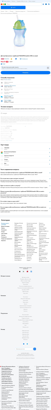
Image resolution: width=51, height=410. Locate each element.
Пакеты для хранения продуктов (31, 240)
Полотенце (41, 226)
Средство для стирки (19, 231)
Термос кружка (30, 241)
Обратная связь (25, 291)
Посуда (11, 11)
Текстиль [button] (3, 235)
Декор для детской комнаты (18, 246)
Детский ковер (42, 224)
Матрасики (41, 223)
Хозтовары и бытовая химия (19, 224)
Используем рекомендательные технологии (25, 355)
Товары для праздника (43, 245)
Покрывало (29, 257)
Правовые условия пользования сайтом (25, 354)
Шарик (40, 248)
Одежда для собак (25, 337)
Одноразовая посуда (31, 249)
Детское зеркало (18, 252)
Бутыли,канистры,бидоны (33, 11)
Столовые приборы (30, 250)
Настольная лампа (30, 229)
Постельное (29, 258)
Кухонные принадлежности (30, 246)
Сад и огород (29, 255)
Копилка (16, 243)
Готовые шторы (42, 229)
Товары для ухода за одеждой (18, 240)
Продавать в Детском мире (25, 279)
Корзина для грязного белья (43, 255)
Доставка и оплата (25, 277)
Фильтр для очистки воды (32, 252)
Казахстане (28, 358)
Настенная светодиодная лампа (32, 236)
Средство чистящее (18, 227)
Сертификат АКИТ (25, 289)
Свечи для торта (42, 246)
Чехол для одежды (42, 257)
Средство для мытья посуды (18, 229)
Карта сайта (25, 293)
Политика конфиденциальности (25, 286)
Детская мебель (18, 242)
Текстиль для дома (42, 235)
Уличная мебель (30, 226)
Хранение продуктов (20, 11)
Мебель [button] (3, 228)
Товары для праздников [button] (6, 238)
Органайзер (41, 251)
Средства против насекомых (18, 235)
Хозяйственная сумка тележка (19, 238)
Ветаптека (25, 339)
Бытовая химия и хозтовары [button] (5, 224)
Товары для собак (25, 334)
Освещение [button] (4, 230)
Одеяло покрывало (42, 228)
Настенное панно (18, 248)
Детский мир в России (20, 358)
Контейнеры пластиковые (44, 261)
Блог (25, 325)
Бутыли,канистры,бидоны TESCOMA (9, 13)
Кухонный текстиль (43, 233)
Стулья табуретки (18, 260)
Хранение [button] (3, 240)
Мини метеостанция (19, 249)
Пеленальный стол (18, 258)
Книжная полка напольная (32, 223)
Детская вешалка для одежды (43, 259)
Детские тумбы (30, 224)
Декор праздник (42, 249)
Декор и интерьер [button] (5, 226)
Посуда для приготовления (32, 247)
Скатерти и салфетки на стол (43, 232)
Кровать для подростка (31, 228)
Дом (6, 11)
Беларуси (33, 358)
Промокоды (25, 284)
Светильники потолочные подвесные (32, 232)
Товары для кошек (25, 330)
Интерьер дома (18, 251)
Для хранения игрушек (43, 253)
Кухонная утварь (30, 254)
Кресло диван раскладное (20, 254)
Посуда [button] (3, 231)
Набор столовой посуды (31, 243)
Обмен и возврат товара (25, 280)
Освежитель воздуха (19, 233)
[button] (13, 7)
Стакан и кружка (30, 237)
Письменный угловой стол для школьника (20, 256)
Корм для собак (26, 336)
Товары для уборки (18, 225)
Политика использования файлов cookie (25, 288)
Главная (2, 11)
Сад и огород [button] (4, 233)
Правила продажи (25, 282)
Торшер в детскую (30, 233)
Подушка (28, 260)
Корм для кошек (25, 332)
